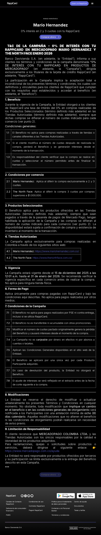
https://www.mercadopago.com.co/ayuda (32, 451)
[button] (92, 3)
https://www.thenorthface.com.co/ (52, 257)
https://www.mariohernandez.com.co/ (57, 251)
